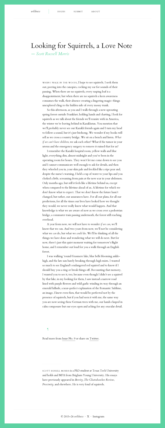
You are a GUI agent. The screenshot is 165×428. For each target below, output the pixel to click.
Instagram (98, 416)
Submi (78, 11)
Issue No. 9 (68, 338)
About (95, 11)
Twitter (94, 338)
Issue (61, 11)
